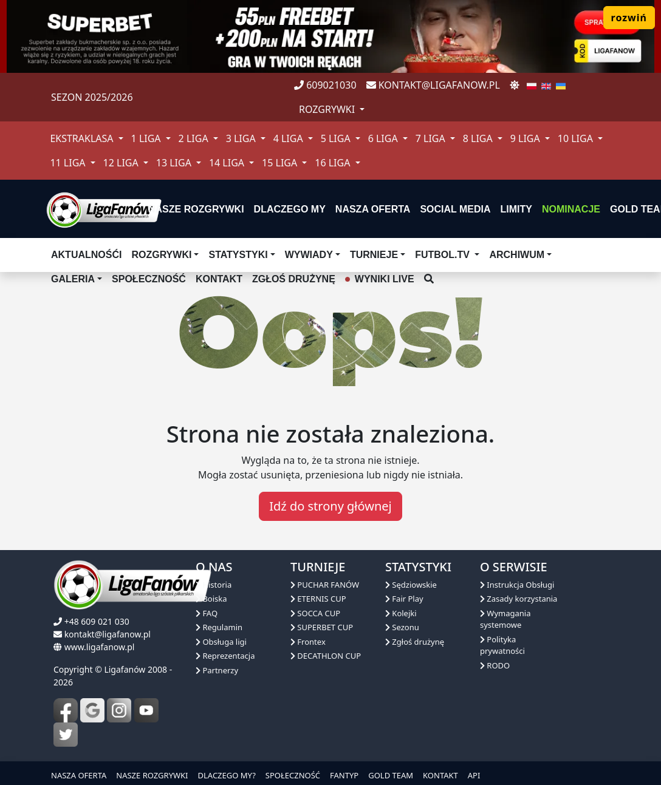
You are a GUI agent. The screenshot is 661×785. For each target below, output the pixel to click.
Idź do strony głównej (330, 506)
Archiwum (516, 255)
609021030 (325, 85)
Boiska (211, 598)
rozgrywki (328, 109)
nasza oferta (373, 209)
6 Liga (384, 138)
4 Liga (289, 138)
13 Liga (175, 162)
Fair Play (404, 598)
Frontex (308, 641)
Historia (213, 584)
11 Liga (68, 162)
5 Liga (337, 138)
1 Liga (147, 138)
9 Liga (526, 138)
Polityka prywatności (502, 645)
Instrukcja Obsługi (517, 584)
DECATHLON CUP (325, 655)
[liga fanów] (104, 209)
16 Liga (333, 162)
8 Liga (479, 138)
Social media (455, 209)
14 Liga (228, 162)
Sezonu (402, 627)
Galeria (73, 279)
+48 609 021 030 (96, 621)
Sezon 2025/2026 (92, 97)
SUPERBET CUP (321, 627)
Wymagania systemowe (505, 619)
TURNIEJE (374, 255)
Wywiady (309, 255)
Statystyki (237, 255)
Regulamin (219, 627)
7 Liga (432, 138)
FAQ (206, 613)
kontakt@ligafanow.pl (433, 85)
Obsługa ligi (221, 641)
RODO (495, 665)
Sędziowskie (411, 584)
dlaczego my (290, 209)
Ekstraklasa (82, 138)
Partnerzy (217, 670)
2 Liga (195, 138)
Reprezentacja (225, 655)
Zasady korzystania (518, 598)
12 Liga (122, 162)
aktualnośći (86, 255)
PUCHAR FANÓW (324, 584)
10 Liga (576, 138)
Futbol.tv (443, 255)
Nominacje (571, 209)
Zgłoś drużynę (414, 641)
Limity (516, 209)
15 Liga (281, 162)
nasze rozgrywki (196, 209)
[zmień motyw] (514, 85)
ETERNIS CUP (318, 598)
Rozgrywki (161, 255)
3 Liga (242, 138)
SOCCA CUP (315, 613)
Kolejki (401, 613)
